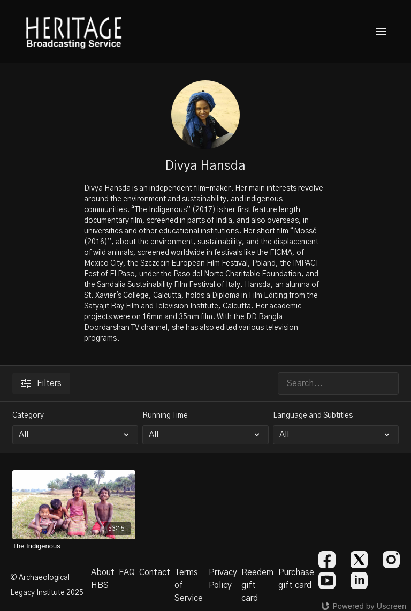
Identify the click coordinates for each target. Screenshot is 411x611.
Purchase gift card (296, 579)
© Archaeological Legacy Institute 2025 (46, 585)
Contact (154, 572)
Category (28, 415)
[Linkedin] (359, 580)
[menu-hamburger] (381, 32)
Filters (41, 383)
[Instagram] (391, 559)
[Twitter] (359, 559)
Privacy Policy (223, 579)
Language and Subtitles (313, 415)
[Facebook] (327, 559)
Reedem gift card (257, 585)
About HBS (103, 579)
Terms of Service (188, 585)
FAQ (127, 572)
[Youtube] (327, 580)
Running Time (165, 415)
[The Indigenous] (73, 546)
